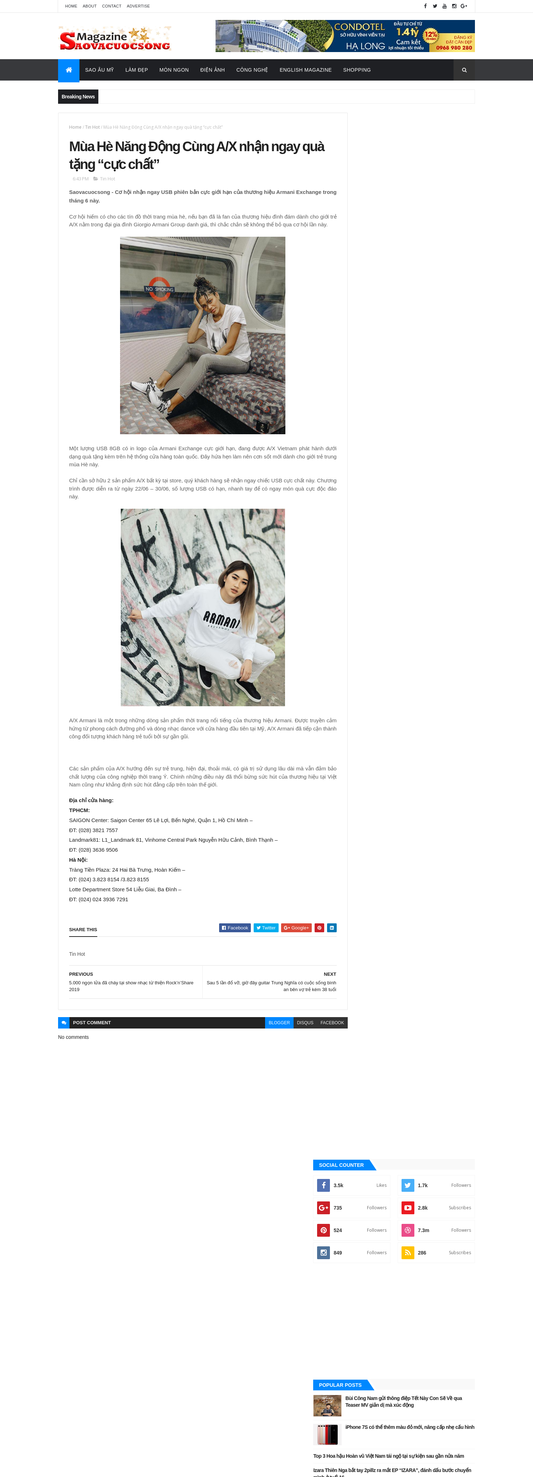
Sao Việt (359, 831)
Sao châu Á (363, 819)
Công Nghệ (252, 70)
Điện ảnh (360, 759)
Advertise (138, 6)
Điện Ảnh (212, 70)
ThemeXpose (94, 1466)
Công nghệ (363, 747)
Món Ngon (174, 70)
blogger (263, 1033)
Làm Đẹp (136, 70)
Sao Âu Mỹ (99, 70)
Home (71, 6)
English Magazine (306, 70)
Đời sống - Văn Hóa (371, 771)
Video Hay (361, 868)
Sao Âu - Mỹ (363, 807)
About (90, 6)
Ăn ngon (360, 735)
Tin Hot (92, 127)
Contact (111, 6)
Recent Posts (442, 484)
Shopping (357, 70)
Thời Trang (363, 843)
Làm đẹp (359, 795)
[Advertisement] (410, 275)
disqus (289, 1033)
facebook (316, 1033)
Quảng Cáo (378, 484)
